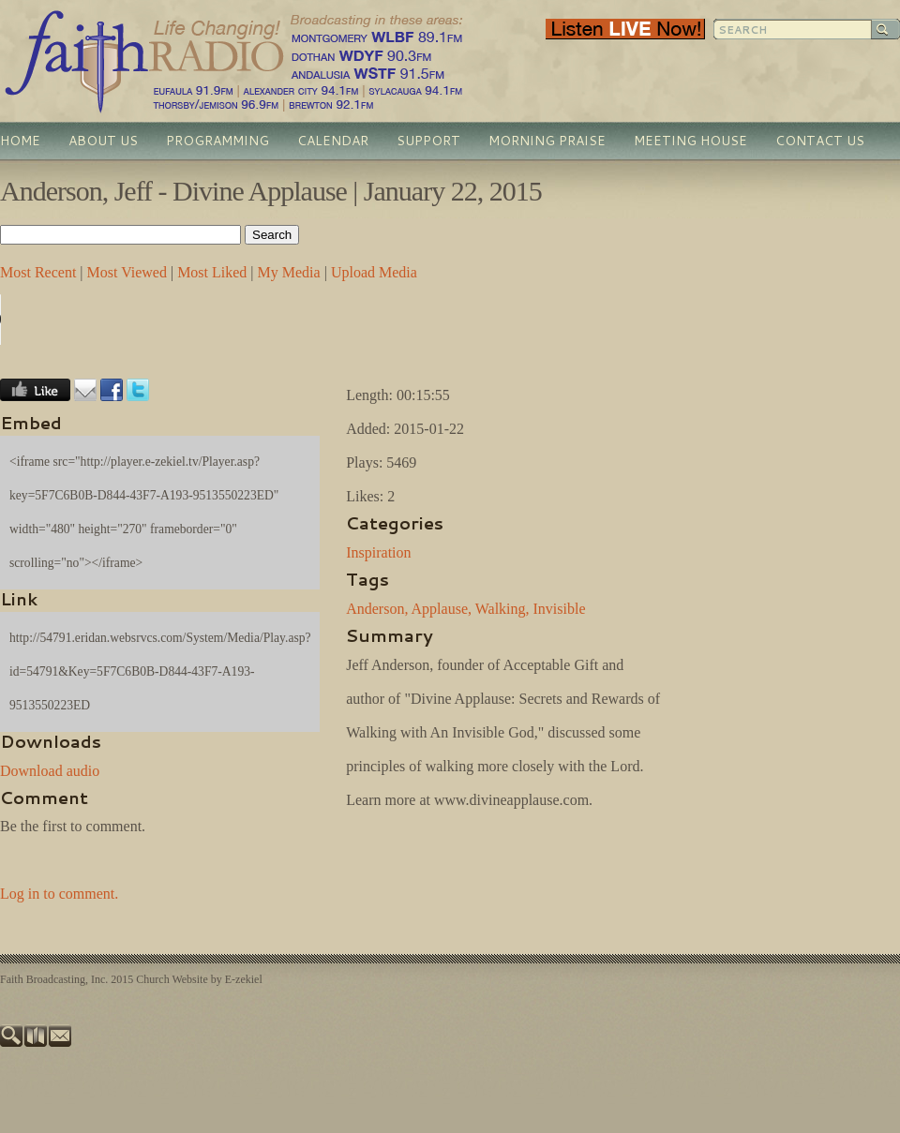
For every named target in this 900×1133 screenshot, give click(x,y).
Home (20, 140)
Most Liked (212, 272)
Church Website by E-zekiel (199, 979)
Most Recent (38, 272)
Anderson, (377, 609)
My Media (289, 272)
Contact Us (819, 140)
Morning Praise (547, 140)
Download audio (49, 771)
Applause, (442, 609)
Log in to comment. (59, 894)
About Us (103, 140)
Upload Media (374, 272)
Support (428, 140)
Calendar (332, 140)
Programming (217, 140)
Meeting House (690, 140)
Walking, (502, 609)
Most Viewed (127, 272)
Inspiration (378, 552)
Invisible (559, 609)
